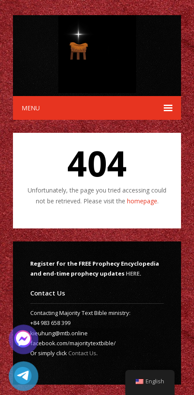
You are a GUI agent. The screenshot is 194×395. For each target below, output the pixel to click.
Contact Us (82, 353)
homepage (142, 201)
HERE (133, 273)
